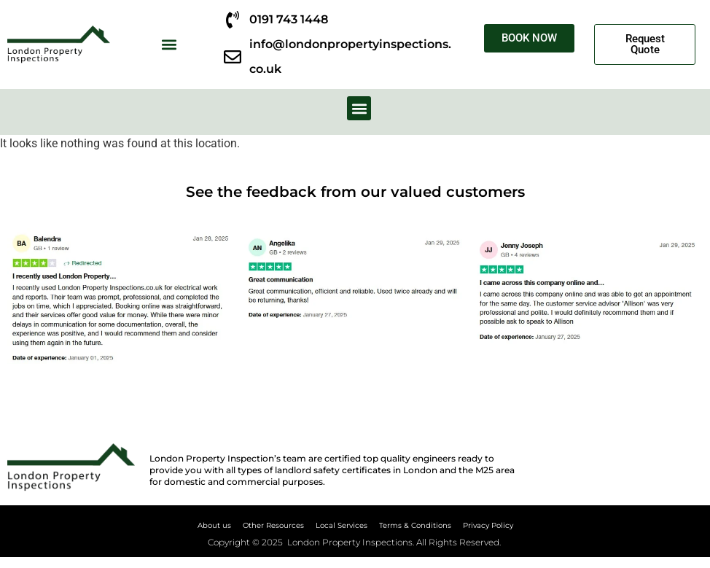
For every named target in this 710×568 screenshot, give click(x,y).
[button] (169, 45)
